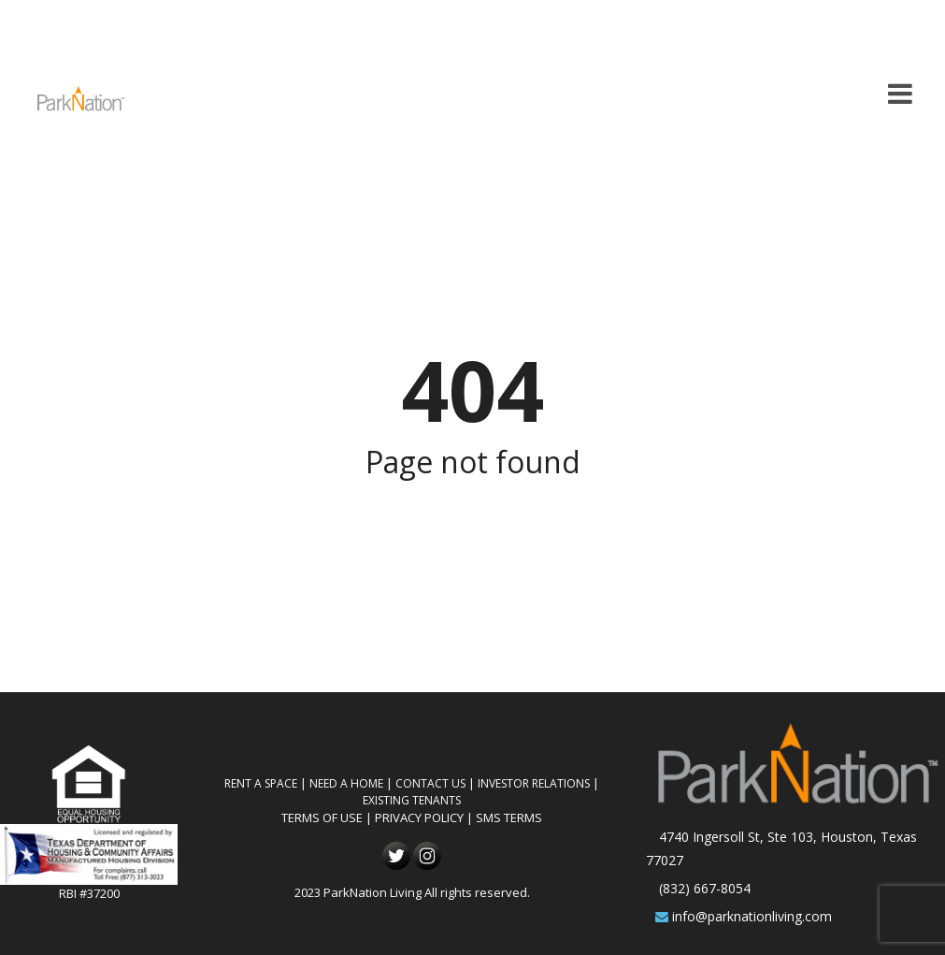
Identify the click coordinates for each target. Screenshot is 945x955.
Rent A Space (260, 783)
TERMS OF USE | (328, 817)
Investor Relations (534, 783)
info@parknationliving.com (752, 916)
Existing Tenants (412, 800)
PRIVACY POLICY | (425, 817)
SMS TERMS (509, 817)
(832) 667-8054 (705, 888)
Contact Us (430, 783)
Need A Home (346, 783)
